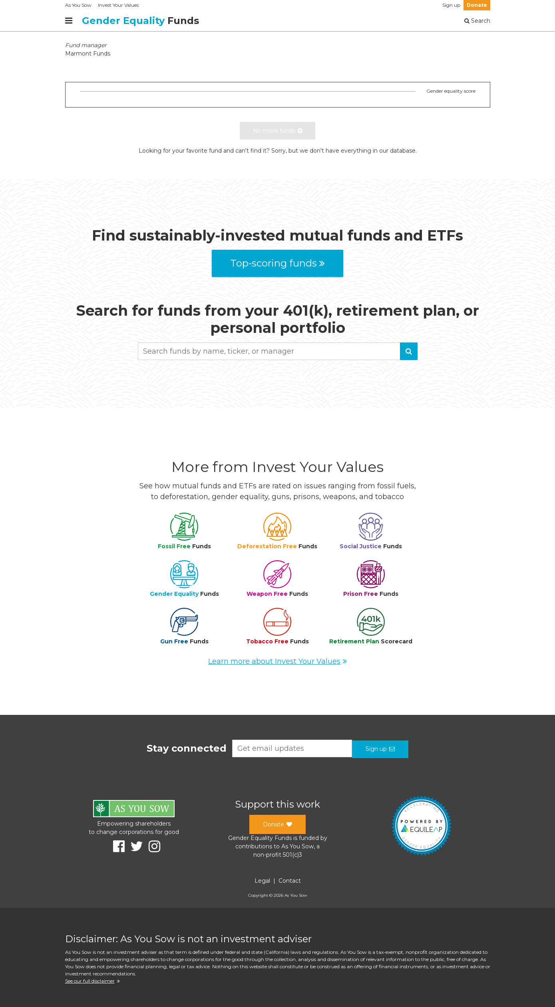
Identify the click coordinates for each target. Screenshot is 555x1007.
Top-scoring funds (277, 263)
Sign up (451, 5)
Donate (477, 5)
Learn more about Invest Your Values (277, 661)
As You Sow (78, 5)
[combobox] (278, 351)
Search (477, 20)
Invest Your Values (118, 5)
